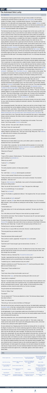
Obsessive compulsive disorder (6, 375)
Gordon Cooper (18, 372)
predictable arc (14, 158)
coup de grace (24, 96)
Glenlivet (18, 122)
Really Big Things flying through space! (40, 365)
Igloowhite (7, 14)
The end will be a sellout (6, 369)
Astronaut (10, 84)
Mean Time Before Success (20, 71)
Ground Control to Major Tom (17, 365)
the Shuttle (10, 191)
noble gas (14, 172)
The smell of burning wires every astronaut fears (29, 358)
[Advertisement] (23, 3)
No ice (29, 365)
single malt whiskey (29, 19)
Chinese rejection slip (6, 357)
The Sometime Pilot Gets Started (40, 375)
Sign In (44, 9)
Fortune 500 (4, 222)
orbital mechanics (10, 182)
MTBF (41, 372)
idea (2, 14)
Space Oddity (40, 362)
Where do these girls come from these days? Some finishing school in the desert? (21, 112)
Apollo (12, 198)
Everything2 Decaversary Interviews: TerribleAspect (18, 375)
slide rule (22, 148)
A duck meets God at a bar (18, 357)
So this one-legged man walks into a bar (6, 365)
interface (38, 23)
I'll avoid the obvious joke (26, 254)
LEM (13, 200)
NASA (20, 186)
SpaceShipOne (6, 372)
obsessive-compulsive (12, 47)
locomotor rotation (5, 307)
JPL (7, 163)
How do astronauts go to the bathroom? (18, 369)
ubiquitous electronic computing (26, 146)
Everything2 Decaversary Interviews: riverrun (29, 375)
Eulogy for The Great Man (29, 372)
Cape (11, 275)
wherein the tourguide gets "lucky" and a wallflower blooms (29, 362)
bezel (27, 238)
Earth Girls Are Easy (6, 362)
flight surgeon (36, 49)
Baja (44, 67)
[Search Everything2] (23, 9)
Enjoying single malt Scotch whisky (18, 362)
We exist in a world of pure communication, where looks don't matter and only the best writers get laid (40, 369)
